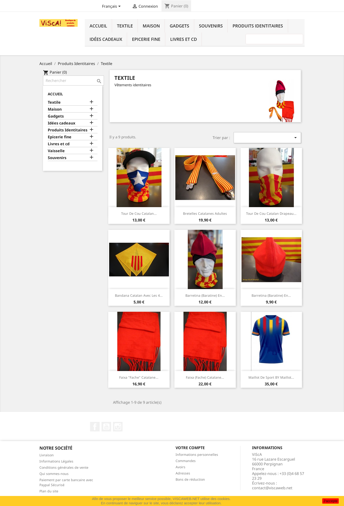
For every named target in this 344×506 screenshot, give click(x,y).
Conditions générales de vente (63, 467)
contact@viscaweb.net (272, 487)
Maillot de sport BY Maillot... (271, 377)
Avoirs (180, 467)
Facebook (95, 426)
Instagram (118, 426)
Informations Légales (56, 461)
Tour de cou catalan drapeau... (271, 213)
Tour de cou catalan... (139, 213)
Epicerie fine (146, 39)
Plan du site (48, 491)
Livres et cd (183, 39)
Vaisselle (56, 150)
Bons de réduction (190, 479)
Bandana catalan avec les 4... (139, 295)
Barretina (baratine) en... (205, 295)
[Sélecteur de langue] (112, 7)
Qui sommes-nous (54, 473)
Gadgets (179, 26)
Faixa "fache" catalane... (138, 377)
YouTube (106, 426)
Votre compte (190, 447)
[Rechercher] (73, 80)
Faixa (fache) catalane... (205, 377)
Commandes (186, 460)
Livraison (46, 455)
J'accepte (330, 501)
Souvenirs (211, 26)
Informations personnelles (197, 454)
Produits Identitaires (257, 26)
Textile (125, 26)
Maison (151, 26)
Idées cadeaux (106, 39)
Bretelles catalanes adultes (205, 213)
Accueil (98, 26)
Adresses (183, 473)
